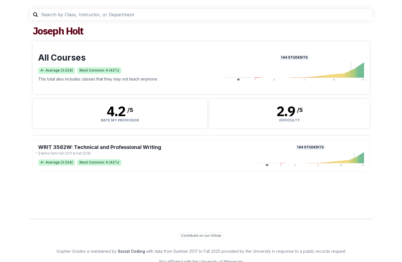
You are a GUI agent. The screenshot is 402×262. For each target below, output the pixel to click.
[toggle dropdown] (36, 153)
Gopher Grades (71, 251)
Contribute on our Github (201, 235)
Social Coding (131, 251)
